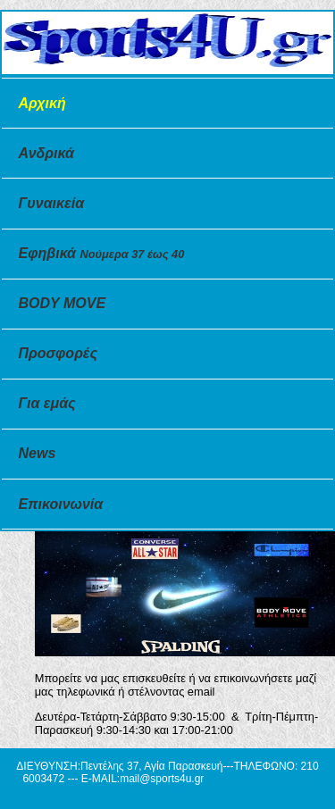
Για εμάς (47, 403)
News (37, 453)
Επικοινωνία (61, 504)
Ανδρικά (46, 153)
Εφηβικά (102, 253)
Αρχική (42, 103)
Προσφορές (58, 353)
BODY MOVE (62, 303)
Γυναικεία (52, 203)
